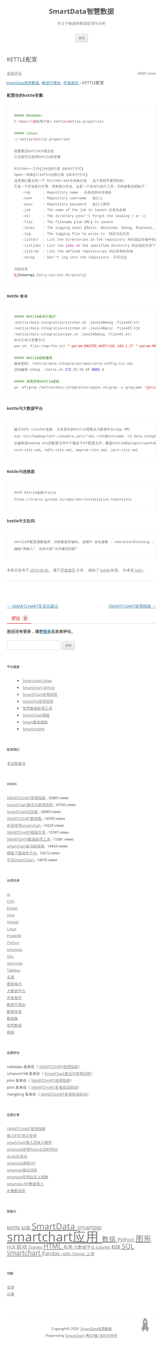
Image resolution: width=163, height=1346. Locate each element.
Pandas (51, 1253)
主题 (10, 977)
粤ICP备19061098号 (101, 1335)
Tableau (13, 970)
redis (66, 1253)
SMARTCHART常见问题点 (32, 606)
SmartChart (74, 1335)
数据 (109, 1238)
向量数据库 (16, 1190)
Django (36, 1247)
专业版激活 (16, 763)
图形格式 (14, 983)
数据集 (12, 1018)
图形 (143, 1238)
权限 (116, 1246)
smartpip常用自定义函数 (27, 1176)
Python (13, 942)
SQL (10, 956)
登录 (47, 631)
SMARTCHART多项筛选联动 (54, 1087)
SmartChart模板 (36, 715)
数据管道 (14, 1011)
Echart (12, 908)
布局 (68, 1246)
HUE (12, 1247)
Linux (11, 928)
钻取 (26, 1227)
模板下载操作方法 (22, 853)
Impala (13, 921)
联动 (22, 1246)
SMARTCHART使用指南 (132, 606)
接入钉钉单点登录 (22, 1135)
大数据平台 (16, 990)
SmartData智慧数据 (81, 11)
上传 (90, 1253)
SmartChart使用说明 (40, 694)
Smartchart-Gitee (37, 680)
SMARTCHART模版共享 (26, 832)
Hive (11, 915)
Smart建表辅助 (35, 722)
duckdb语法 (17, 1156)
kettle (105, 570)
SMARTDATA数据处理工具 (29, 839)
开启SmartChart (21, 859)
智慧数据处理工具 (37, 708)
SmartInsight (34, 728)
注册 (10, 1294)
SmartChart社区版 (23, 811)
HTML (53, 1246)
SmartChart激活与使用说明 (30, 804)
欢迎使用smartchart (24, 825)
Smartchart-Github (39, 687)
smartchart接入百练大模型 (29, 1142)
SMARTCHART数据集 (25, 818)
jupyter (103, 1247)
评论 (19, 618)
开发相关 (67, 570)
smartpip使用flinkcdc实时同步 (32, 1149)
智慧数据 (14, 1025)
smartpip (14, 949)
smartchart (24, 1252)
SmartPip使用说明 (38, 701)
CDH (11, 901)
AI (8, 894)
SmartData (54, 1226)
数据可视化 (16, 1004)
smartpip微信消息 (22, 1170)
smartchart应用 (54, 1236)
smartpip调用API (21, 1163)
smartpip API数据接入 (25, 1183)
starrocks (15, 963)
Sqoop (79, 1253)
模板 (10, 1032)
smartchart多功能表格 (26, 846)
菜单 (81, 38)
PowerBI (14, 935)
